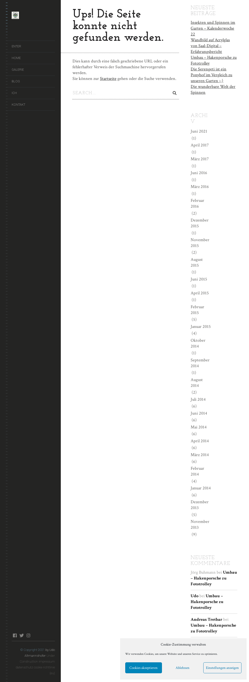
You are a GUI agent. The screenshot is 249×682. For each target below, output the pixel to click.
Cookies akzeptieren (143, 667)
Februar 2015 (197, 309)
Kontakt (18, 104)
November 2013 (200, 524)
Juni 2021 (199, 131)
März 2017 (200, 159)
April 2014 (200, 440)
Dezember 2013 (200, 504)
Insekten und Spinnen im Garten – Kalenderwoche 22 (213, 27)
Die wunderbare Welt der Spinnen (213, 89)
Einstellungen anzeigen (222, 667)
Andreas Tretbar (206, 619)
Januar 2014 (201, 488)
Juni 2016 (199, 172)
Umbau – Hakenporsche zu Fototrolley (214, 60)
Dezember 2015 (200, 222)
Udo (194, 595)
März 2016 (200, 186)
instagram (28, 635)
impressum (47, 661)
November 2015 (200, 242)
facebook (15, 635)
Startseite (108, 78)
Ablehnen (182, 667)
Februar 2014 (197, 471)
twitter (21, 635)
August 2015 (197, 262)
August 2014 (197, 382)
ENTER (16, 46)
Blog (16, 81)
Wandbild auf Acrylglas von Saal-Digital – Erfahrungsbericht (210, 45)
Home (16, 58)
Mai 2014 (199, 426)
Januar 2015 (201, 326)
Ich (14, 93)
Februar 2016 (197, 203)
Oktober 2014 (198, 343)
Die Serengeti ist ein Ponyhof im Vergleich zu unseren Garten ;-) (211, 74)
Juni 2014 (199, 413)
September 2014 (200, 362)
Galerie (18, 69)
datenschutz (24, 667)
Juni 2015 (199, 278)
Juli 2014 (198, 399)
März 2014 (200, 454)
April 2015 (200, 292)
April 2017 (200, 145)
